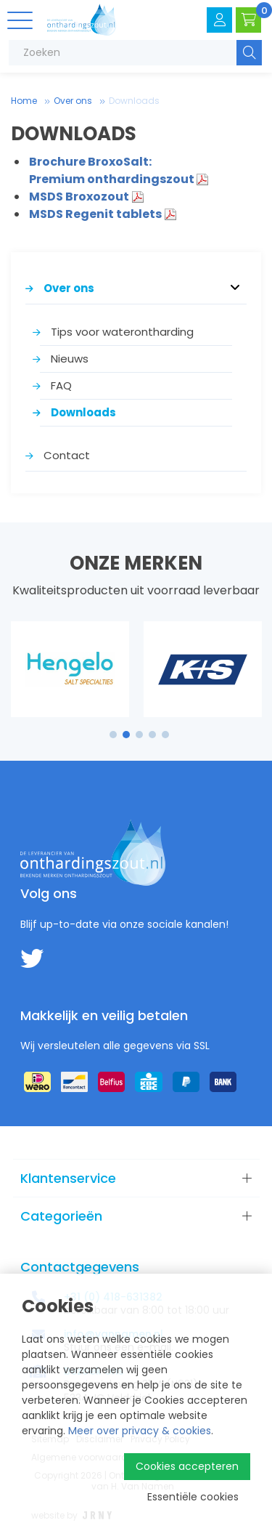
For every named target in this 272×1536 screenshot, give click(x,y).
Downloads (134, 100)
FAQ (61, 385)
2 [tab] (126, 734)
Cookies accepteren (187, 1466)
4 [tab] (152, 734)
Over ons (73, 100)
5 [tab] (165, 734)
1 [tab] (113, 734)
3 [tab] (139, 734)
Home (24, 100)
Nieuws (69, 358)
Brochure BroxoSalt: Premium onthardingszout (111, 170)
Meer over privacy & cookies (139, 1430)
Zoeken (249, 52)
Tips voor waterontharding (122, 331)
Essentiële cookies (193, 1496)
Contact (67, 455)
